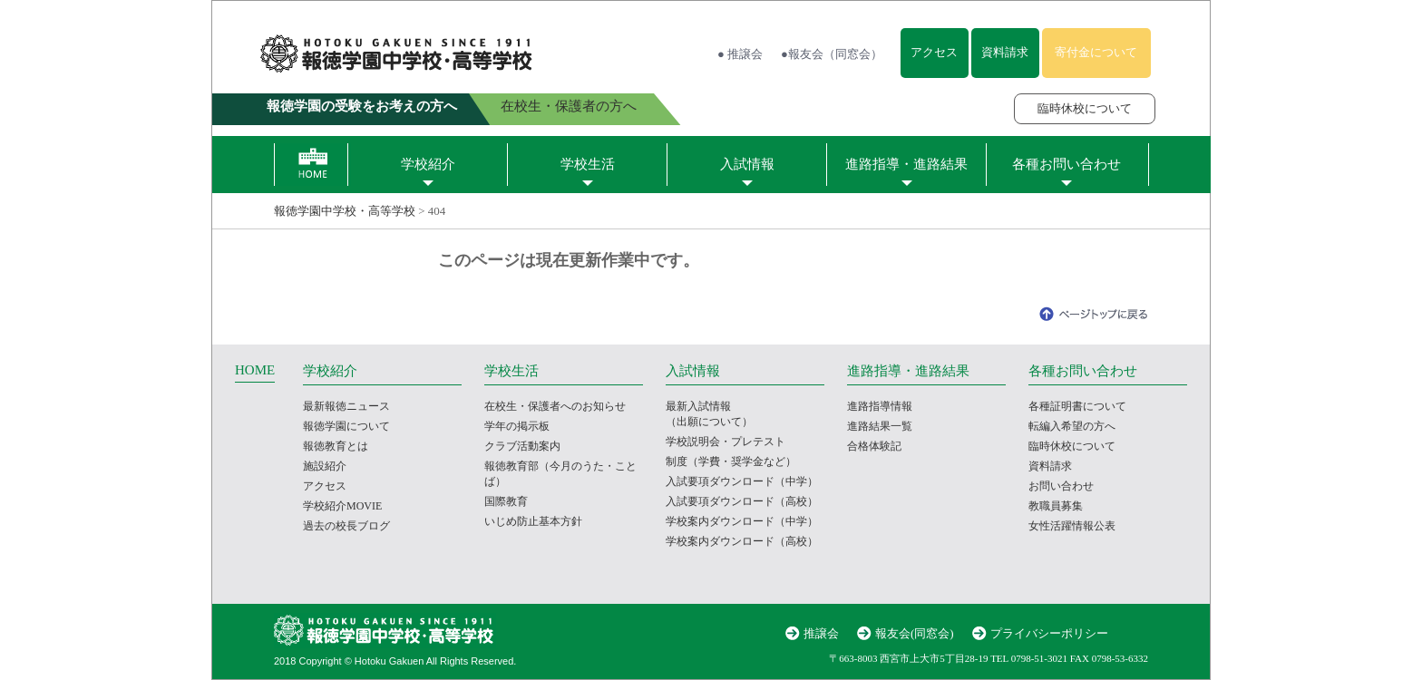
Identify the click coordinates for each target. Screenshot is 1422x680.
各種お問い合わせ (1066, 164)
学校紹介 (428, 164)
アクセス (934, 52)
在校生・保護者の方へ (569, 106)
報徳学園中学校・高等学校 (344, 211)
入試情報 (747, 164)
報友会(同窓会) (914, 633)
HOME (255, 370)
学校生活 (587, 164)
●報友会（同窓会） (831, 54)
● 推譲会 (740, 54)
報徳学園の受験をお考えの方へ (362, 106)
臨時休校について (1084, 108)
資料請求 (1004, 52)
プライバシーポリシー (1049, 633)
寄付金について (1096, 52)
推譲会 (821, 633)
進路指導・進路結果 (906, 164)
